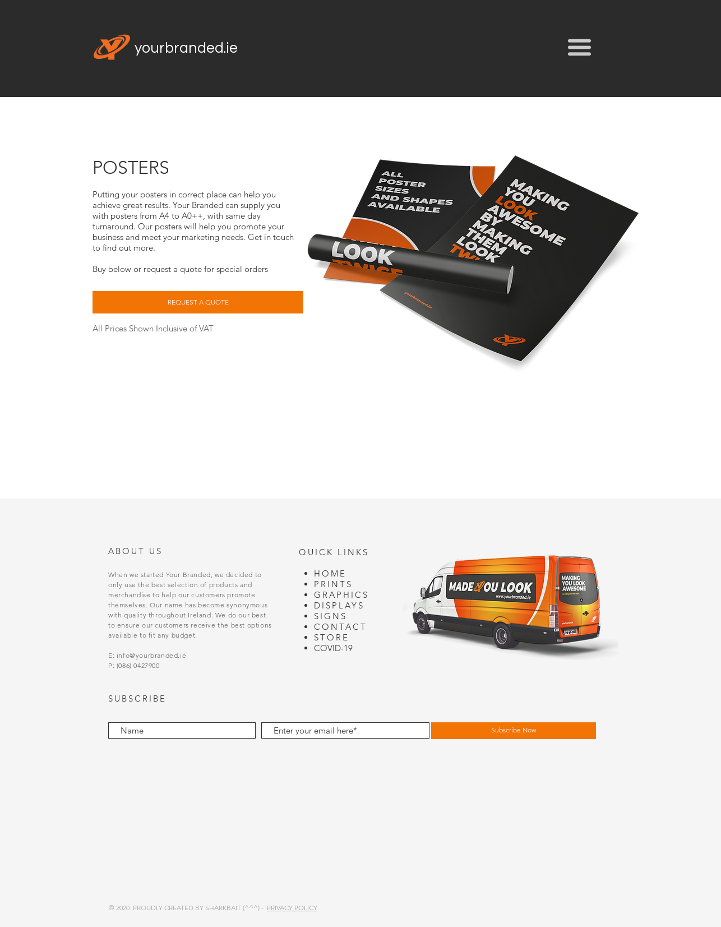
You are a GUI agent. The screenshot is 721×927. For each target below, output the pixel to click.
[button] (579, 47)
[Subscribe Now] (513, 730)
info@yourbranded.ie (151, 655)
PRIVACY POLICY (292, 907)
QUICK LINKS (334, 552)
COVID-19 (333, 648)
